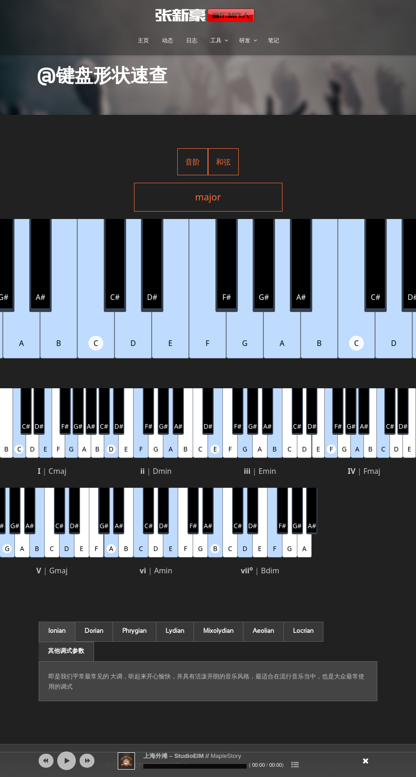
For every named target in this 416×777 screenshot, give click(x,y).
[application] (208, 760)
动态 (167, 40)
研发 (244, 40)
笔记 (273, 40)
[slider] (195, 766)
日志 (191, 40)
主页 (143, 40)
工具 (215, 40)
